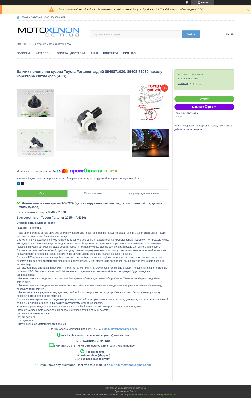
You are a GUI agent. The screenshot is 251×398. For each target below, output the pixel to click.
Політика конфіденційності (162, 394)
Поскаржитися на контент (134, 394)
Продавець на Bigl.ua (125, 391)
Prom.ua (142, 388)
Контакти (110, 53)
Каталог (42, 53)
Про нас (129, 53)
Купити (204, 99)
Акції (94, 53)
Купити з (204, 107)
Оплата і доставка (71, 53)
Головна (23, 53)
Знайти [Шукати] (191, 34)
